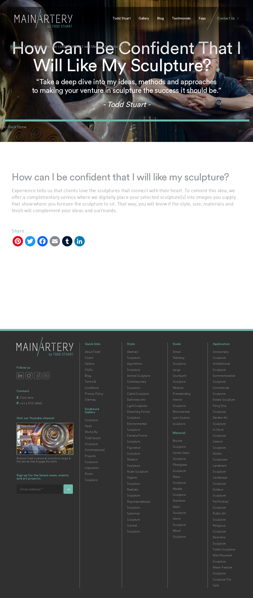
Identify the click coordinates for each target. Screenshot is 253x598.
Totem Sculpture (224, 549)
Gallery (144, 18)
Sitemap (90, 399)
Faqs (202, 18)
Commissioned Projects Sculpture (95, 456)
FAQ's (89, 370)
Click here (26, 397)
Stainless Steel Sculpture (179, 506)
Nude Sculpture (137, 471)
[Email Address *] (39, 489)
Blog (160, 18)
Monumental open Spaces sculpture (181, 418)
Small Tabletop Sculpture (179, 358)
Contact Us (226, 18)
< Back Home (15, 126)
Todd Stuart (121, 18)
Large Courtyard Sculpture (179, 376)
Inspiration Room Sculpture (92, 474)
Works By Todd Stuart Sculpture (92, 438)
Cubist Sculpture (138, 393)
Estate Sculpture (224, 399)
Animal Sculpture (138, 375)
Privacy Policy (94, 393)
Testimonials (181, 18)
